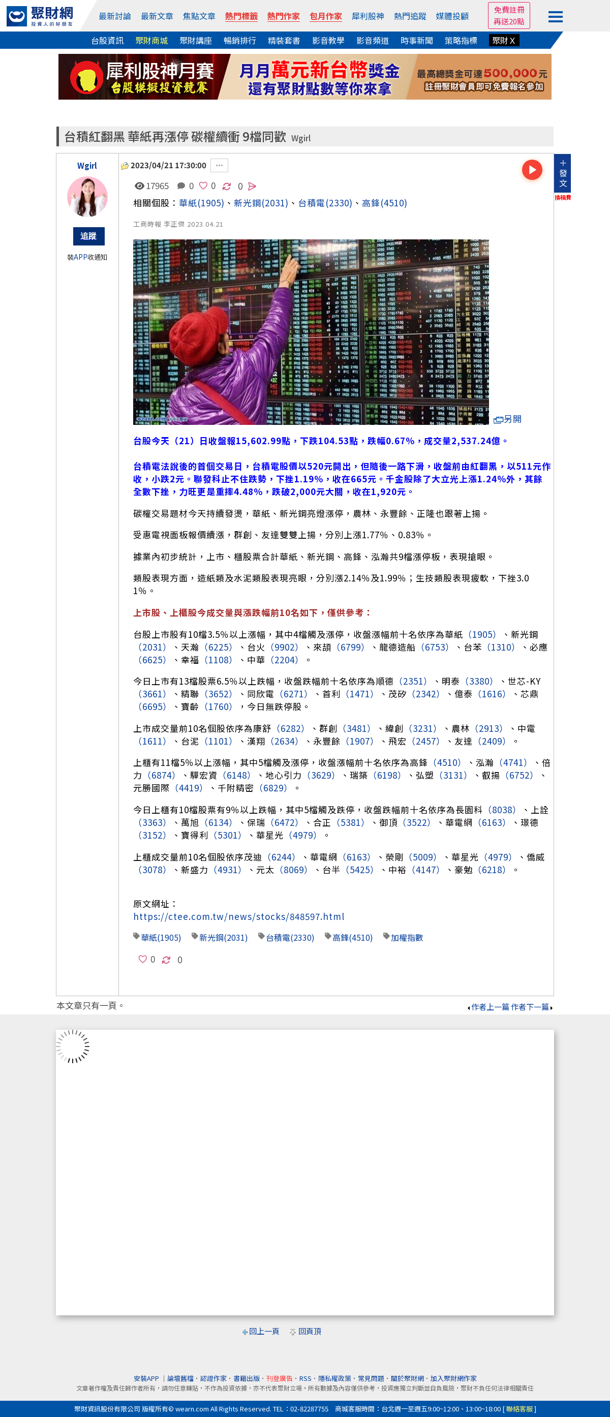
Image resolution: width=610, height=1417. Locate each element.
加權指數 (407, 937)
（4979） (303, 834)
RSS (305, 1378)
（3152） (152, 834)
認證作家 (213, 1378)
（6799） (350, 646)
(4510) (394, 202)
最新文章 (157, 16)
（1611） (152, 740)
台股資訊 (107, 40)
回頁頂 (309, 1331)
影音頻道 (372, 40)
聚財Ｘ (504, 40)
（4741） (513, 762)
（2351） (413, 680)
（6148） (237, 774)
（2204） (284, 659)
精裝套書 (284, 40)
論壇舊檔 (180, 1378)
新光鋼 (211, 937)
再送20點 (509, 21)
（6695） (152, 706)
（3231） (423, 728)
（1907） (360, 740)
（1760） (218, 706)
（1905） (482, 634)
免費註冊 (509, 9)
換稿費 (563, 197)
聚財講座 (195, 40)
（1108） (218, 659)
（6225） (218, 646)
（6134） (218, 822)
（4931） (227, 869)
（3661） (152, 693)
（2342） (426, 693)
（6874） (161, 774)
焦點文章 (199, 16)
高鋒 (371, 202)
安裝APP (147, 1378)
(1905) (211, 202)
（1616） (492, 693)
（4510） (447, 762)
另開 (508, 418)
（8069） (293, 869)
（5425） (360, 869)
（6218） (492, 869)
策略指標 (461, 40)
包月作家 (326, 16)
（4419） (189, 787)
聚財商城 (151, 40)
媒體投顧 (452, 16)
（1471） (360, 693)
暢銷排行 (240, 40)
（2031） (152, 646)
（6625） (152, 659)
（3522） (417, 822)
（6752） (519, 774)
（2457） (426, 740)
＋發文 (563, 173)
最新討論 (115, 16)
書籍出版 (246, 1378)
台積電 (311, 202)
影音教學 (328, 40)
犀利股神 (368, 16)
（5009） (423, 856)
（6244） (281, 856)
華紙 (188, 202)
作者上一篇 (487, 1006)
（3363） (152, 822)
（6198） (387, 774)
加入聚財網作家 (454, 1378)
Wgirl (301, 138)
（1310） (501, 646)
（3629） (321, 774)
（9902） (284, 646)
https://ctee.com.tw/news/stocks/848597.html (239, 916)
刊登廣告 (279, 1378)
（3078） (152, 869)
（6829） (273, 787)
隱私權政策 (334, 1378)
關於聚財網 (407, 1378)
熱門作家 (283, 16)
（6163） (492, 822)
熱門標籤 (241, 16)
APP (80, 257)
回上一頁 (264, 1331)
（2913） (489, 728)
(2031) (275, 202)
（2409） (492, 740)
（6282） (290, 728)
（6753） (435, 646)
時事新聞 (417, 40)
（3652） (218, 693)
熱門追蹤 (410, 16)
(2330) (339, 202)
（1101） (218, 740)
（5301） (227, 834)
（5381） (350, 822)
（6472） (284, 822)
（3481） (357, 728)
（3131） (453, 774)
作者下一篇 (532, 1006)
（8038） (502, 809)
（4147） (426, 869)
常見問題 (371, 1378)
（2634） (284, 740)
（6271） (293, 693)
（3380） (479, 680)
